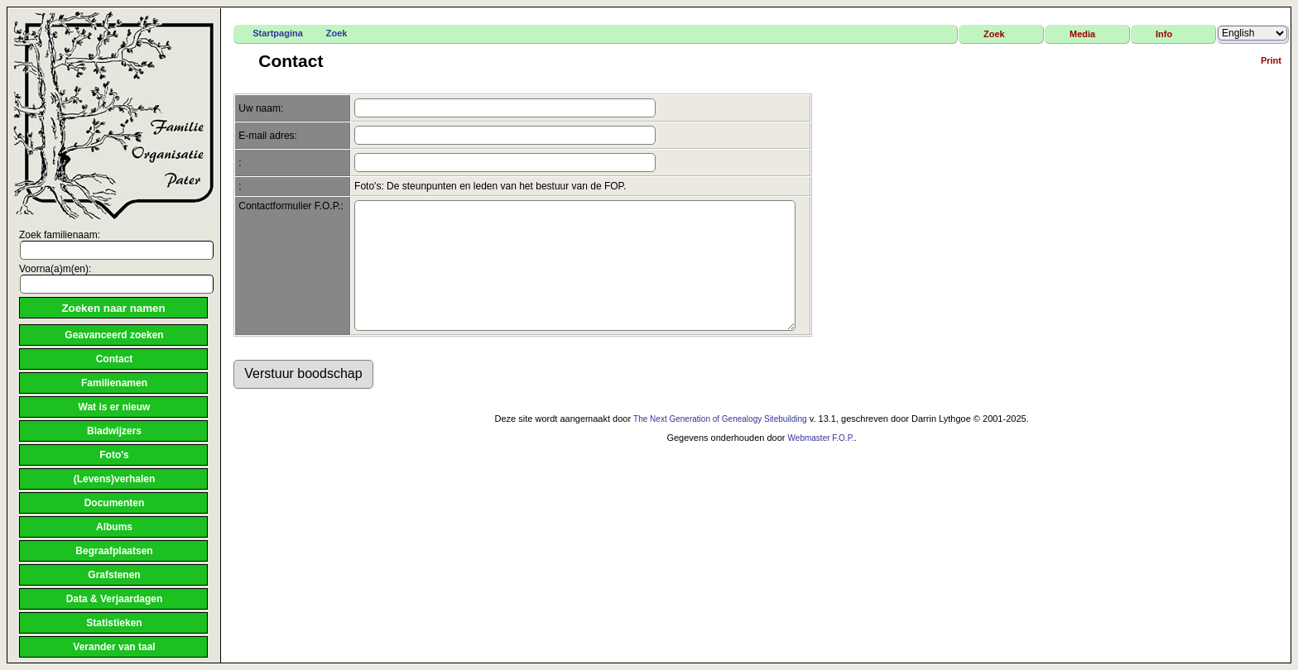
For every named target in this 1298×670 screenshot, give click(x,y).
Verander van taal (114, 647)
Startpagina (277, 33)
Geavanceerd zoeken (114, 335)
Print (1271, 60)
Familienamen (114, 383)
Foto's (114, 455)
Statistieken (114, 623)
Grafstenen (114, 575)
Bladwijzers (114, 431)
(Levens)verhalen (115, 479)
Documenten (114, 503)
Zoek (337, 33)
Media (1082, 34)
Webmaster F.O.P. (821, 462)
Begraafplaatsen (113, 551)
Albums (114, 527)
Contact (114, 359)
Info (1164, 34)
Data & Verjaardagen (114, 599)
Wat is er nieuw (115, 407)
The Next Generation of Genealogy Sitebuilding (720, 443)
